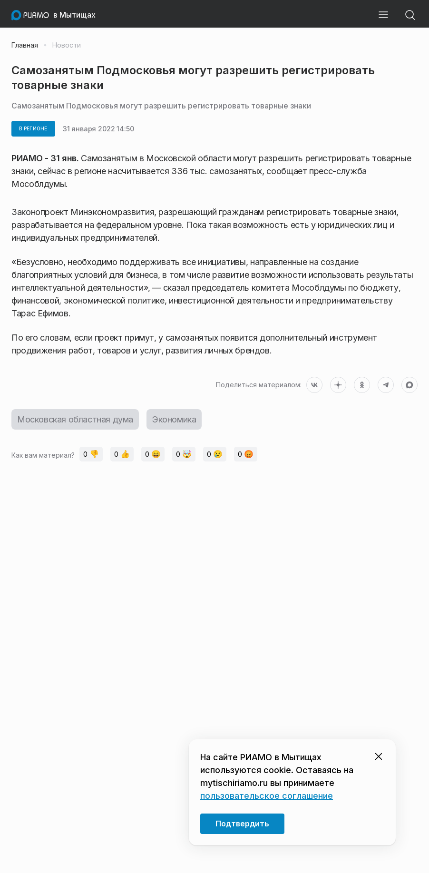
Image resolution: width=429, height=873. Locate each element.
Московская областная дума (75, 419)
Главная (24, 45)
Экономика (174, 419)
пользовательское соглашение (266, 796)
